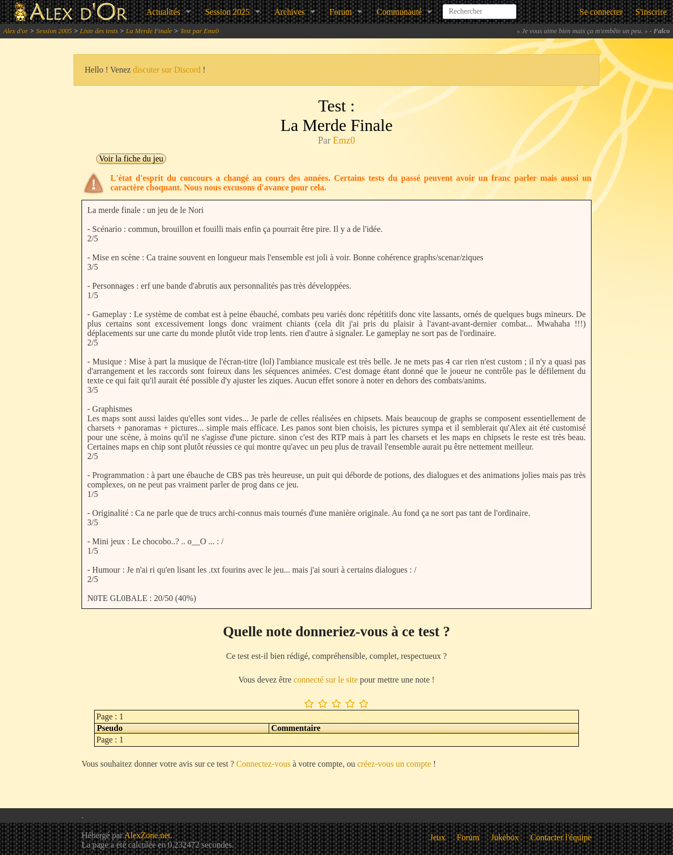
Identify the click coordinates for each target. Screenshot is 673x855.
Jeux (437, 837)
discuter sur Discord (167, 69)
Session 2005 (54, 31)
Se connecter (601, 11)
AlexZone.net (147, 835)
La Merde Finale (149, 31)
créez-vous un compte (394, 763)
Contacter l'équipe (561, 837)
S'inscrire (651, 11)
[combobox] (479, 7)
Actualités (163, 11)
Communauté (399, 11)
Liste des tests (99, 31)
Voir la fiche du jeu (131, 158)
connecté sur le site (325, 679)
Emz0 (344, 140)
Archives (289, 11)
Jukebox (505, 837)
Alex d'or (15, 31)
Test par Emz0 (199, 31)
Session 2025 (227, 11)
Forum (341, 11)
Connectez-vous (263, 763)
